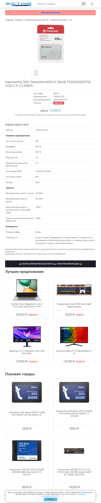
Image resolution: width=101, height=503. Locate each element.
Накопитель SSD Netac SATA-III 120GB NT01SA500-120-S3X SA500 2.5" (27, 413)
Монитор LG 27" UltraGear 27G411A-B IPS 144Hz (26, 352)
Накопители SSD (59, 20)
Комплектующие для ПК (37, 20)
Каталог (19, 20)
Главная (9, 20)
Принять (50, 499)
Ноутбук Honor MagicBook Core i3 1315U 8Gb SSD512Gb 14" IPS (27, 305)
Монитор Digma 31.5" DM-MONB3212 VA (74, 352)
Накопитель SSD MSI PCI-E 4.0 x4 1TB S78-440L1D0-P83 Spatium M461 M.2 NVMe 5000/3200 (74, 472)
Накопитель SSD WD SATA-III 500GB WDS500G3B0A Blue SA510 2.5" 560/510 (27, 472)
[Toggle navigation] (92, 4)
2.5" (70, 20)
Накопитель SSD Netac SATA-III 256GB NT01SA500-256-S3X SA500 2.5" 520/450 (74, 413)
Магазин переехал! (50, 12)
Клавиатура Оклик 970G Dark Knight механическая (74, 305)
